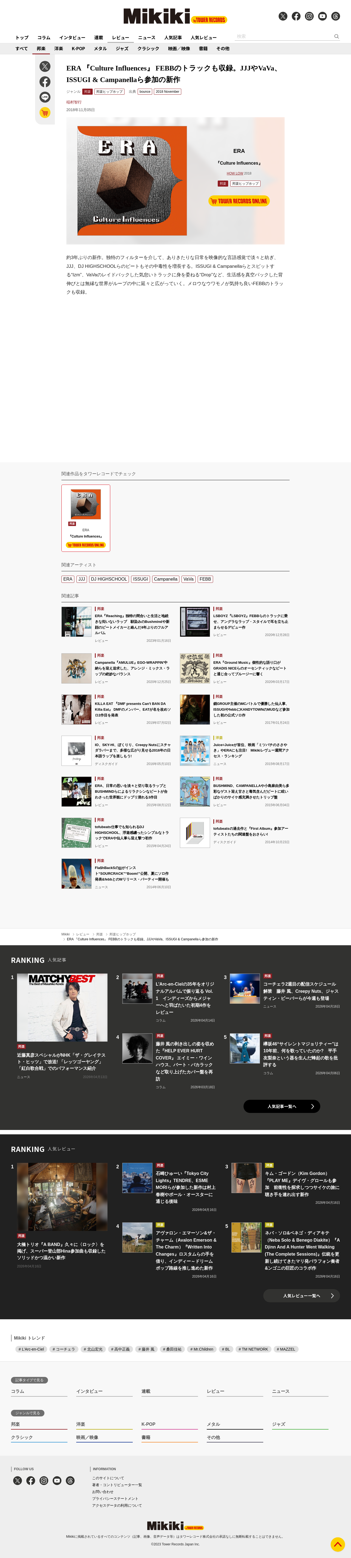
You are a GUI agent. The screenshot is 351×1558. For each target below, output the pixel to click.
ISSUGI (140, 579)
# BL (226, 1349)
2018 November (167, 92)
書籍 (203, 48)
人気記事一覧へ (282, 1106)
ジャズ (122, 48)
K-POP (78, 48)
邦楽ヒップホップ (109, 92)
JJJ (81, 579)
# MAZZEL (286, 1349)
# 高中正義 (120, 1349)
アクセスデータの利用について (117, 1505)
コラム (43, 37)
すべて (21, 48)
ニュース (146, 37)
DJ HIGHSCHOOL (109, 579)
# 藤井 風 (146, 1349)
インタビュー (72, 37)
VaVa (188, 579)
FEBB (205, 579)
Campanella (165, 579)
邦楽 (41, 48)
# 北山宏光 (93, 1349)
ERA (67, 579)
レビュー (120, 37)
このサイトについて (108, 1478)
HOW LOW (235, 173)
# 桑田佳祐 (172, 1349)
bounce (145, 92)
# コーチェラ (64, 1349)
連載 (98, 37)
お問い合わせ (103, 1492)
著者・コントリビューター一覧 (117, 1485)
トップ (22, 37)
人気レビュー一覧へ (301, 1295)
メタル (100, 48)
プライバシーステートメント (115, 1498)
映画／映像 (179, 48)
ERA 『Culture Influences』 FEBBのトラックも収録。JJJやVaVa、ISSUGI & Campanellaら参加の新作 (142, 939)
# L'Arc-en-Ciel (31, 1349)
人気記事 (173, 37)
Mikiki (65, 934)
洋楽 (58, 48)
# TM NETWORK (253, 1349)
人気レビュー (204, 37)
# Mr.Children (201, 1349)
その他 (223, 48)
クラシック (148, 48)
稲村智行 (74, 102)
